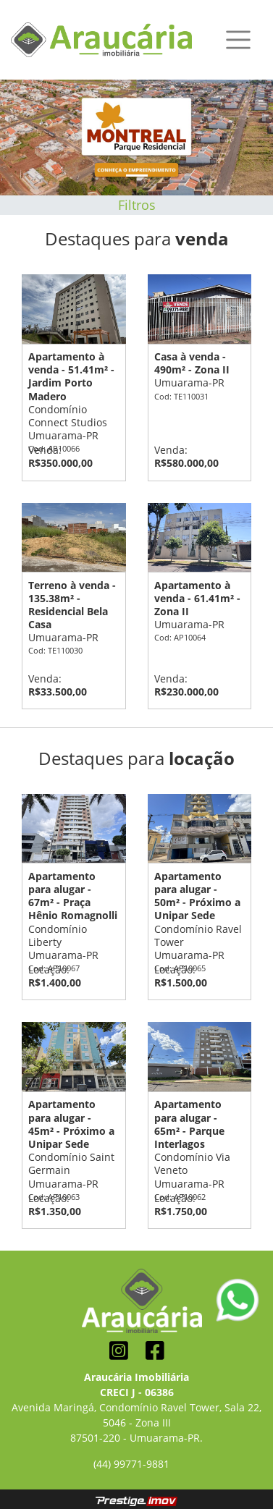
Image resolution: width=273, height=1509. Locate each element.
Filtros (137, 205)
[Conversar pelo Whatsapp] (237, 1299)
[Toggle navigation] (238, 40)
